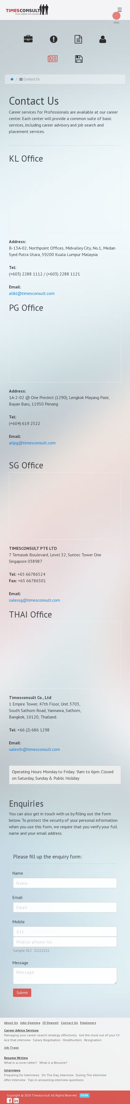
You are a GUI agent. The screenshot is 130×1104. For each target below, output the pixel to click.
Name (17, 873)
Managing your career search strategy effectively (40, 1035)
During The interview (91, 1075)
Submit (22, 992)
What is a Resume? (53, 1063)
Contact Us (69, 1023)
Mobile (18, 921)
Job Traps (11, 1047)
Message (20, 962)
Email (17, 897)
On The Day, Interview (58, 1075)
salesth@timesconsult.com (34, 749)
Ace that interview (17, 1040)
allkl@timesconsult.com (32, 293)
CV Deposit (50, 1023)
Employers (88, 1023)
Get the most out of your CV (99, 1035)
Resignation (93, 1040)
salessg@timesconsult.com (34, 600)
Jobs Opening (30, 1023)
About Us (11, 1023)
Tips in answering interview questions (56, 1080)
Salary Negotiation (47, 1040)
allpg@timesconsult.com (32, 442)
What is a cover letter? (20, 1063)
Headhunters (72, 1040)
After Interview (15, 1080)
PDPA (84, 1095)
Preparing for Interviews (21, 1075)
